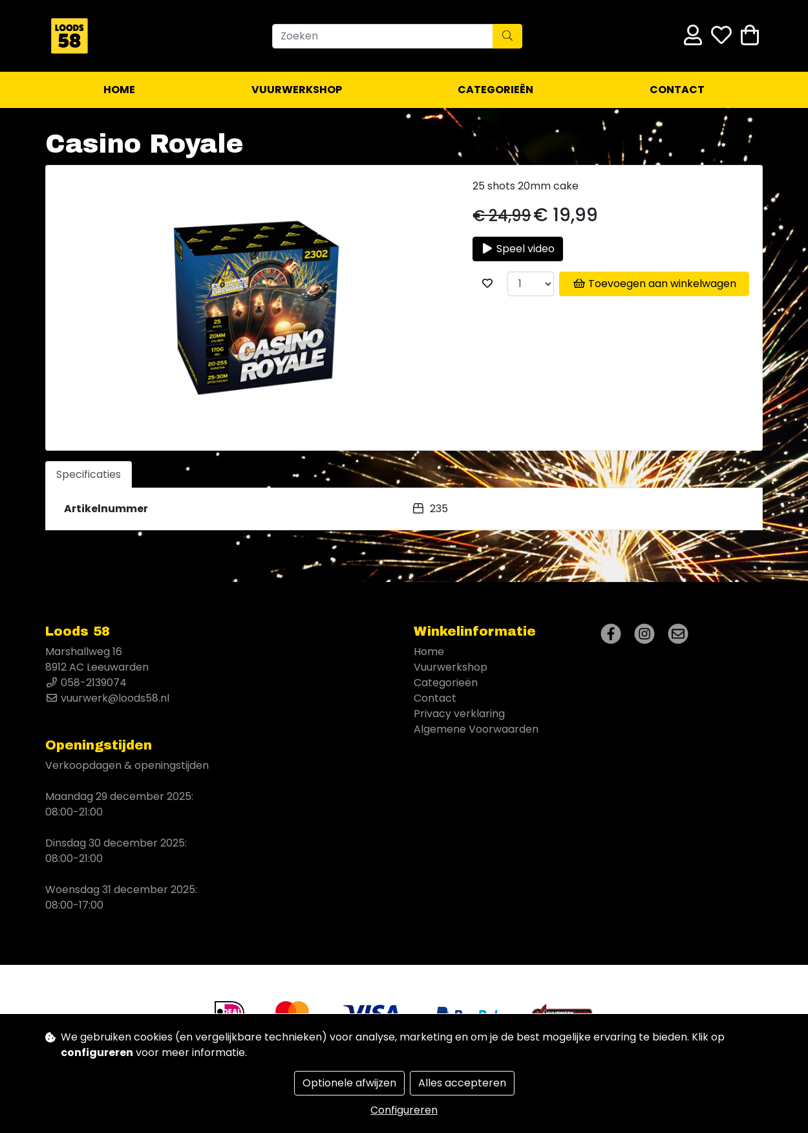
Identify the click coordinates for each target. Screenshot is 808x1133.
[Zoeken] (382, 36)
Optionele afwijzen (349, 1082)
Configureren (404, 1110)
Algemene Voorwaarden (476, 729)
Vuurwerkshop (296, 89)
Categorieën (495, 89)
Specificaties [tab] (88, 474)
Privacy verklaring (459, 713)
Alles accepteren (462, 1082)
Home (119, 89)
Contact (677, 89)
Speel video (518, 248)
